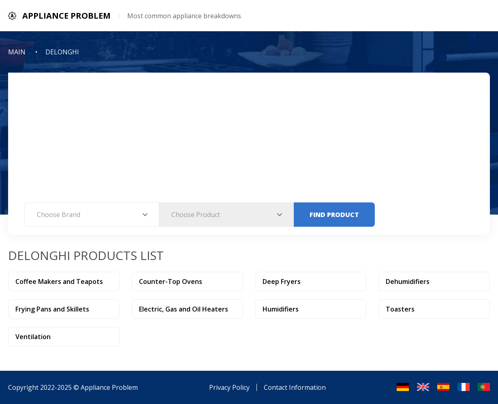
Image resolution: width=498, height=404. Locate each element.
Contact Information (295, 387)
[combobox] (91, 214)
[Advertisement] (249, 141)
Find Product (334, 214)
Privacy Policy (229, 387)
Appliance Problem (109, 387)
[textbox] (92, 214)
